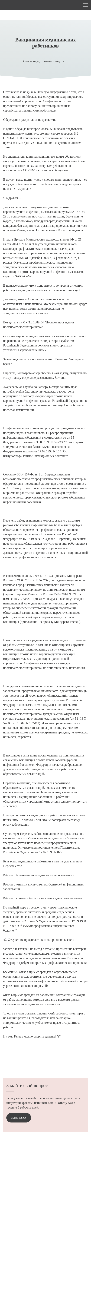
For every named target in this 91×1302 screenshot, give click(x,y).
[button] (18, 1117)
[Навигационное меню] (85, 5)
